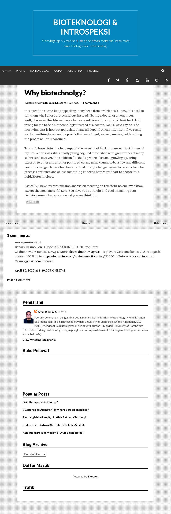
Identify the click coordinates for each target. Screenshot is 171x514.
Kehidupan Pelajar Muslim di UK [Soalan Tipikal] (53, 432)
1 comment (90, 102)
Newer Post (11, 223)
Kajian (58, 70)
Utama (6, 70)
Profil (20, 70)
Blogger (93, 476)
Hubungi (93, 70)
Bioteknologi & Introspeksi (85, 27)
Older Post (160, 223)
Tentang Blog (39, 70)
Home (86, 223)
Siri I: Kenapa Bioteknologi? (40, 402)
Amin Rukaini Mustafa (52, 311)
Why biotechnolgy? (55, 93)
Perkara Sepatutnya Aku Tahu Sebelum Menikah (54, 425)
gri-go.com (33, 261)
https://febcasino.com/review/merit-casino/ (74, 256)
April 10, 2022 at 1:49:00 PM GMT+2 (40, 270)
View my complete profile (39, 339)
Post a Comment (18, 280)
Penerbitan (75, 70)
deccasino (76, 251)
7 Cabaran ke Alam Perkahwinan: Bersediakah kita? (56, 409)
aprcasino (98, 251)
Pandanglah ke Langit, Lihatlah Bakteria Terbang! (54, 417)
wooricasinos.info (141, 256)
